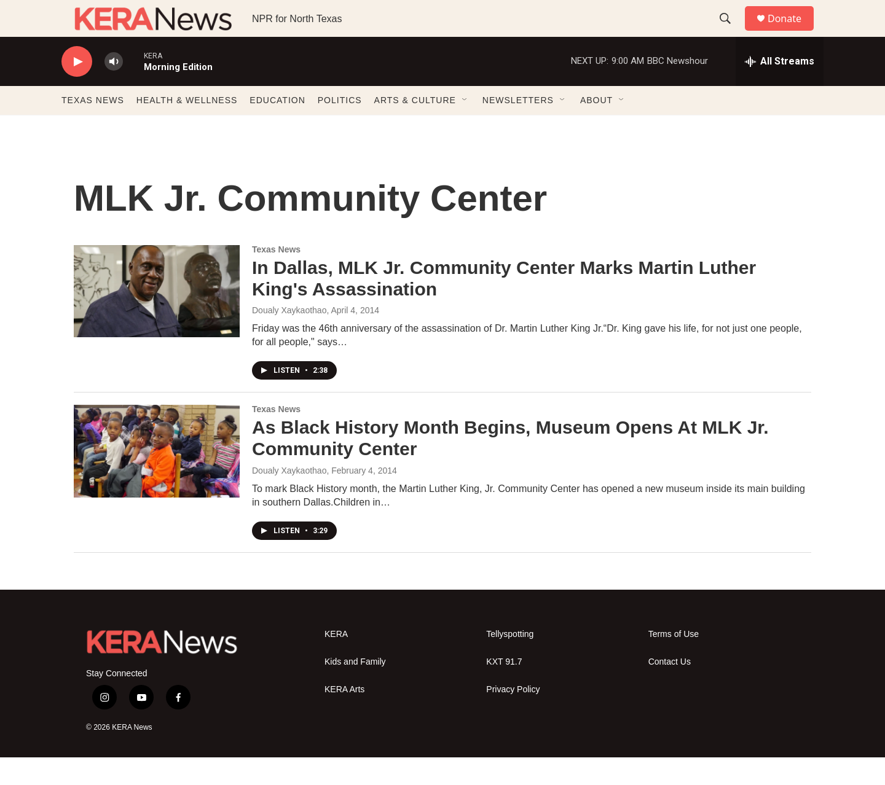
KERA (336, 661)
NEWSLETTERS (518, 128)
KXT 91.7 (504, 689)
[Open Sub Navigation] (465, 128)
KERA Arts (344, 717)
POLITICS (340, 128)
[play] (77, 89)
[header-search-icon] (730, 32)
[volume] (113, 89)
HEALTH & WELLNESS (187, 128)
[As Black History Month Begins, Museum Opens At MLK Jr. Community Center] (157, 478)
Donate (792, 32)
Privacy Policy (513, 717)
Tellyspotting (509, 661)
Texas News (276, 277)
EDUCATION (277, 128)
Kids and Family (355, 689)
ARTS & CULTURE (415, 128)
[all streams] (780, 89)
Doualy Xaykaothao (289, 498)
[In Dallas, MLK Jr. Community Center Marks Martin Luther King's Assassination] (157, 319)
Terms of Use (673, 661)
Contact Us (669, 689)
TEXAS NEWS (92, 128)
